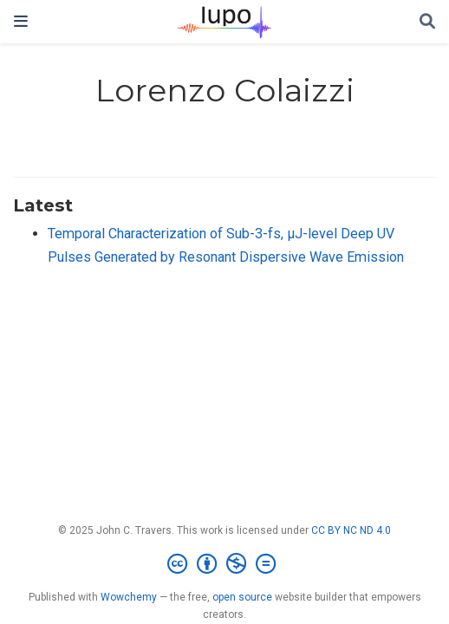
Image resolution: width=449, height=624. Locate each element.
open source (242, 597)
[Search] (427, 22)
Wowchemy (129, 597)
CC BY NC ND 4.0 (351, 530)
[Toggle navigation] (21, 21)
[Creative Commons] (225, 564)
